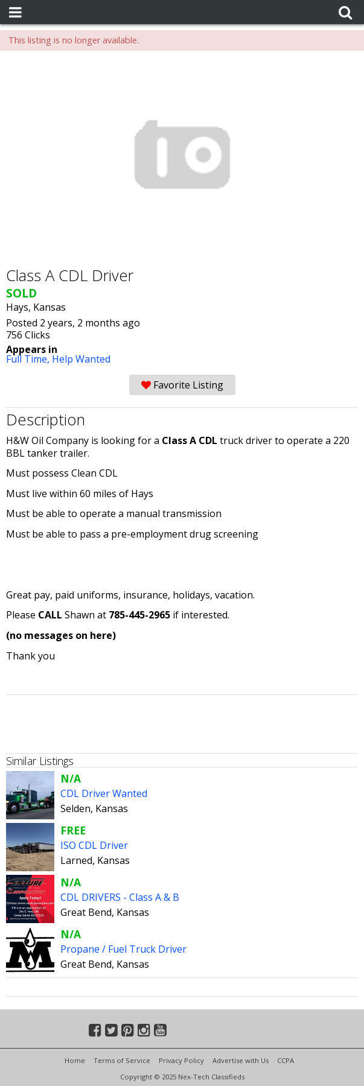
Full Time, (29, 359)
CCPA (285, 1060)
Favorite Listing (182, 385)
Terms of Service (122, 1060)
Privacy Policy (181, 1060)
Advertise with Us (240, 1060)
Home (75, 1060)
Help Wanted (81, 359)
